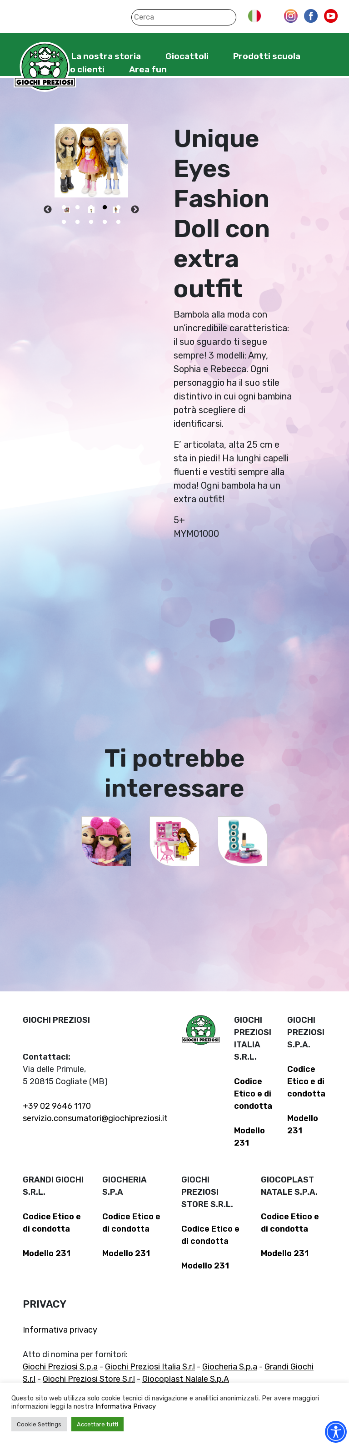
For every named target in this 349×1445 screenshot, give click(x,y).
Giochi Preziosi (45, 67)
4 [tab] (105, 207)
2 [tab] (77, 207)
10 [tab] (118, 222)
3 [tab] (91, 207)
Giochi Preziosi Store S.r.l (89, 1379)
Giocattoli (187, 56)
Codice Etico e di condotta (253, 1093)
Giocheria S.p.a (229, 1367)
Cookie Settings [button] (39, 1424)
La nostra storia (106, 56)
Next (135, 209)
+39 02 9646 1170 (57, 1106)
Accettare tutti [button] (97, 1424)
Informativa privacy (60, 1330)
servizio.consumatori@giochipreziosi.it (95, 1118)
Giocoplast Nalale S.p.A (185, 1379)
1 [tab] (64, 207)
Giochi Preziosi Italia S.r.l (150, 1367)
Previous (47, 209)
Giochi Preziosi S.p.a (60, 1367)
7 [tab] (77, 222)
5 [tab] (118, 207)
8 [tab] (91, 222)
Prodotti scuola (266, 56)
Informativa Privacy (125, 1406)
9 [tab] (105, 222)
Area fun (148, 69)
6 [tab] (64, 222)
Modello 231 (46, 1253)
